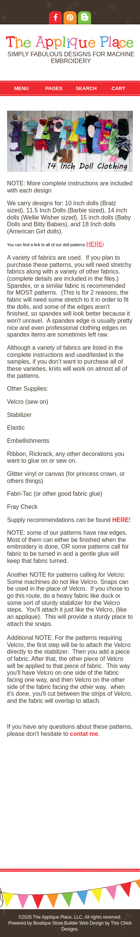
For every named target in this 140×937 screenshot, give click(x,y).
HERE (94, 244)
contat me (84, 734)
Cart (118, 88)
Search (86, 88)
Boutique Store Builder (55, 923)
